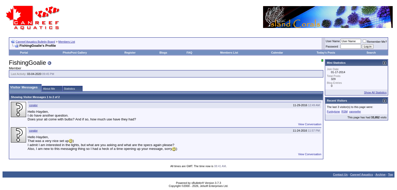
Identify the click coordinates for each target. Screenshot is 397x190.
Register (130, 52)
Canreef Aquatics (361, 174)
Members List (66, 41)
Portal (24, 52)
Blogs (163, 52)
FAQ (189, 52)
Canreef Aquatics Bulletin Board (35, 41)
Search (371, 52)
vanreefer (355, 111)
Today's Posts (325, 52)
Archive (380, 174)
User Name (333, 41)
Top (390, 174)
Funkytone (333, 111)
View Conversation (309, 124)
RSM (344, 111)
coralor (33, 105)
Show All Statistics (375, 92)
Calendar (277, 52)
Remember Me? (375, 41)
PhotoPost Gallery (75, 52)
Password (332, 46)
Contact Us (340, 174)
